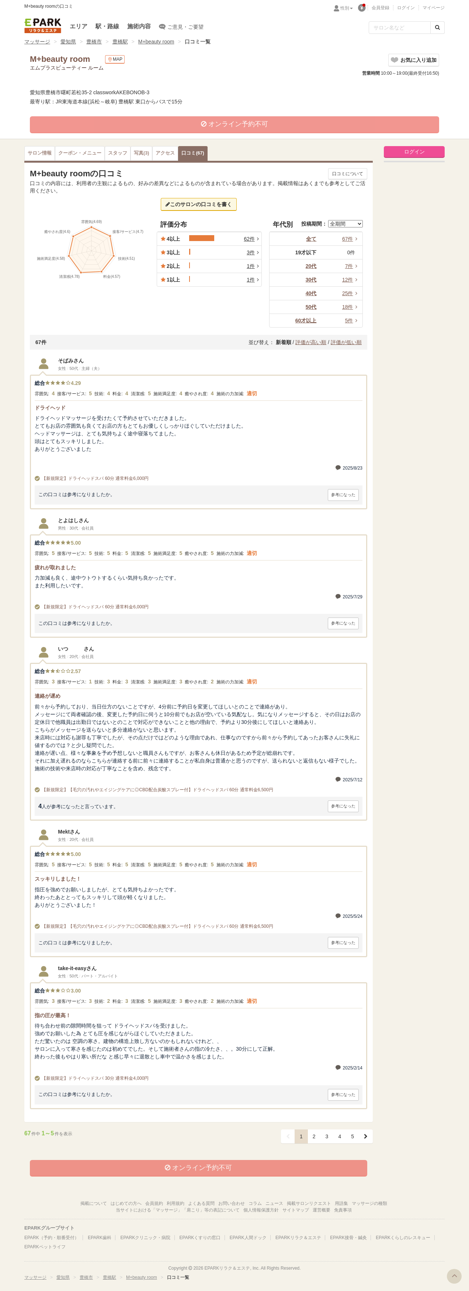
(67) (192, 153)
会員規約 (154, 1203)
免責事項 (343, 1210)
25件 (351, 293)
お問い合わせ (231, 1203)
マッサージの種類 (369, 1203)
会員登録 (380, 7)
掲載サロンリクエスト (309, 1203)
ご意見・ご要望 (181, 26)
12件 (351, 280)
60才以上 (306, 320)
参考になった (343, 494)
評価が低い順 (346, 342)
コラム (255, 1203)
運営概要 (321, 1210)
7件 (352, 266)
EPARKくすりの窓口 (200, 1237)
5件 (352, 320)
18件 (351, 307)
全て (311, 239)
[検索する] (437, 27)
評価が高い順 (310, 342)
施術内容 (139, 26)
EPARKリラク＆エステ (42, 25)
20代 (311, 266)
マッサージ (37, 42)
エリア (78, 26)
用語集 (341, 1203)
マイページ (434, 7)
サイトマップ (295, 1210)
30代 (311, 280)
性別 (346, 8)
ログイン (406, 7)
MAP (114, 59)
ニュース (274, 1203)
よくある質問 (201, 1203)
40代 (311, 293)
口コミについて (347, 173)
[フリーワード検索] (400, 27)
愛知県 (68, 42)
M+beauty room (156, 42)
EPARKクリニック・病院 (145, 1237)
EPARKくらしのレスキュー (403, 1237)
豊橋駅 (120, 42)
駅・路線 (107, 26)
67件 (351, 239)
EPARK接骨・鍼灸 (348, 1237)
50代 (311, 307)
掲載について (93, 1203)
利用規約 (175, 1203)
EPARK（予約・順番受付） (51, 1237)
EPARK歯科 (99, 1237)
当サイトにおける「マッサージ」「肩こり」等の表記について (178, 1210)
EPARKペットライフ (45, 1246)
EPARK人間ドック (248, 1237)
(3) (141, 153)
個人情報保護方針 (261, 1210)
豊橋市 (94, 42)
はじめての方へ (126, 1203)
